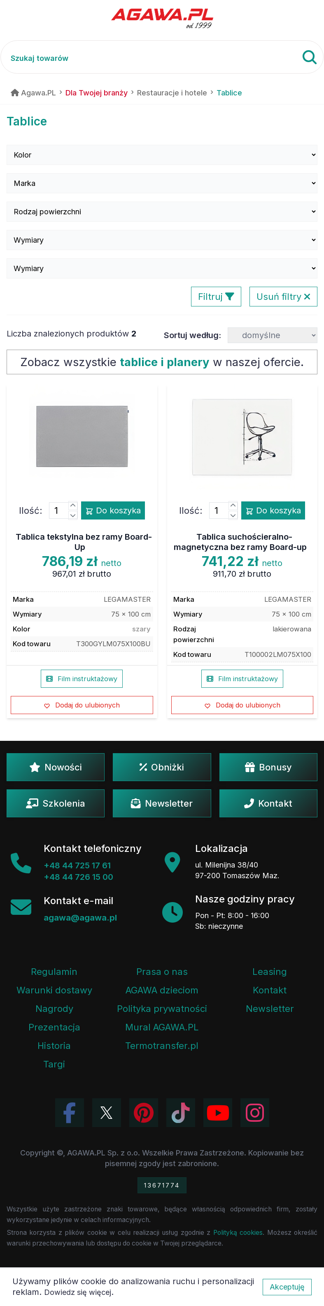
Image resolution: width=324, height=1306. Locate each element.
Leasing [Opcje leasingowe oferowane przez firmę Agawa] (269, 971)
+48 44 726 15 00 (78, 877)
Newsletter (162, 803)
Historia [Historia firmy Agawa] (54, 1045)
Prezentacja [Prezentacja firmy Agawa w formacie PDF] (54, 1027)
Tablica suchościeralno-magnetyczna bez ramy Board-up (240, 542)
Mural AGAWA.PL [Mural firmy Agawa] (162, 1027)
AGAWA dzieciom (162, 990)
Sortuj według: (192, 335)
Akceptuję (287, 1287)
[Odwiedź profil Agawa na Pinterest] (143, 1112)
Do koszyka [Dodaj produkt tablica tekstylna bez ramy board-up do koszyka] (113, 510)
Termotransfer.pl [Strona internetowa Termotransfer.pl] (161, 1045)
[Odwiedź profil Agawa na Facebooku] (69, 1112)
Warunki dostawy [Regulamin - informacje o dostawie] (54, 990)
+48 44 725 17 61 (77, 865)
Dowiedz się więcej (77, 1292)
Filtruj (216, 296)
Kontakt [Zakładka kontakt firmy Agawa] (270, 990)
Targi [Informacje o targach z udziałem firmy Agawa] (54, 1064)
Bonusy (268, 767)
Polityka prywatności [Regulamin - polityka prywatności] (162, 1008)
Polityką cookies (238, 1232)
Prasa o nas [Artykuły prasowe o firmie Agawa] (162, 971)
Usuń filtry (283, 296)
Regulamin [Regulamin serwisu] (54, 971)
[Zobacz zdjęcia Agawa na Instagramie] (254, 1112)
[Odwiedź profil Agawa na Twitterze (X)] (106, 1112)
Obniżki (162, 767)
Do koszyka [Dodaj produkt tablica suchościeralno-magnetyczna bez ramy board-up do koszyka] (273, 510)
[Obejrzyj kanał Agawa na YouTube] (217, 1112)
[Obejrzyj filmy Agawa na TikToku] (180, 1112)
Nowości (55, 767)
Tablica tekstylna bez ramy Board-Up (84, 542)
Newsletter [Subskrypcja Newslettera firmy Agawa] (270, 1008)
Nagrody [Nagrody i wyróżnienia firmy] (54, 1008)
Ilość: (30, 510)
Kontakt (268, 803)
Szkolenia (55, 803)
